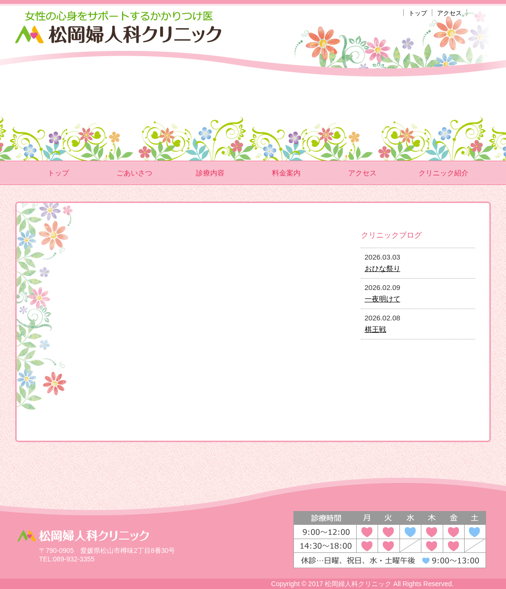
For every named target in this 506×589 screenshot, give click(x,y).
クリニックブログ (391, 235)
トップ (418, 13)
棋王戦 (375, 329)
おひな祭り (382, 268)
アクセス (449, 13)
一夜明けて (382, 299)
